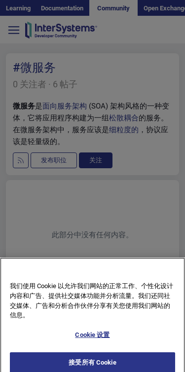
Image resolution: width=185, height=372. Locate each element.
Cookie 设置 (92, 340)
